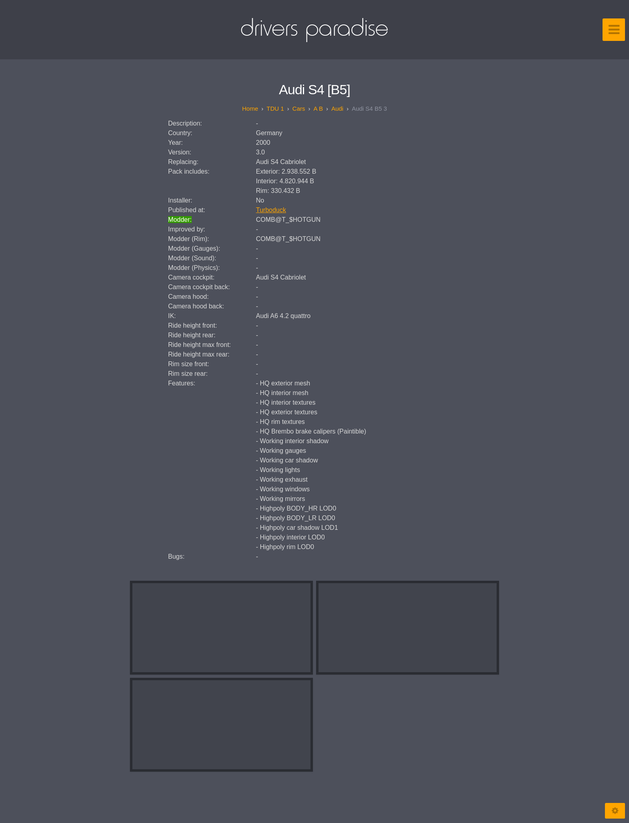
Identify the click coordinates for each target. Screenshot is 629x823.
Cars (298, 108)
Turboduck (271, 210)
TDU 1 (275, 108)
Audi (337, 108)
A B (318, 108)
